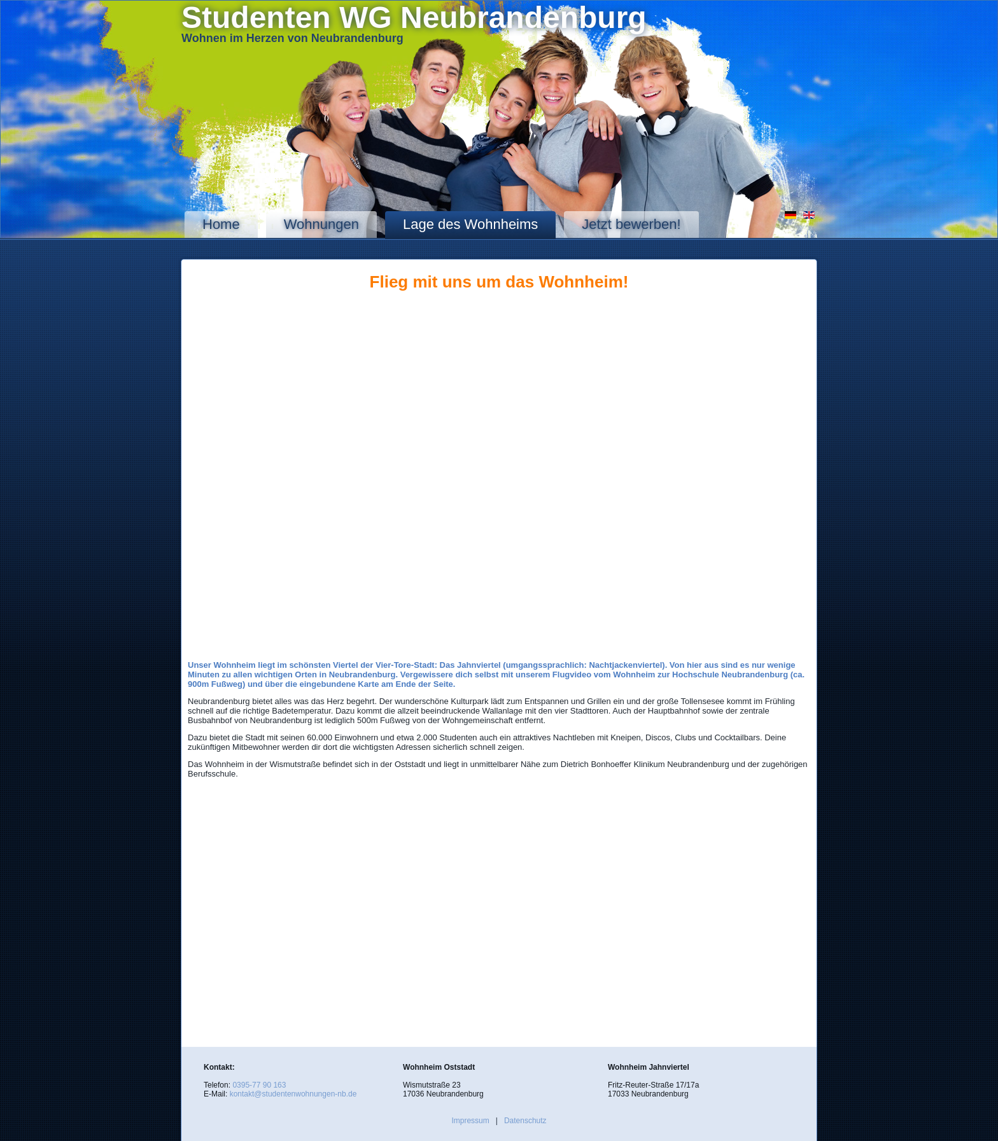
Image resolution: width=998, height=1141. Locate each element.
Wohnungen (321, 224)
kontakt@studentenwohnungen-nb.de (293, 1093)
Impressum (470, 1120)
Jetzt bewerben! (631, 224)
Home (221, 224)
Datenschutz (525, 1120)
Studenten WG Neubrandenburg (414, 17)
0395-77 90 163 (259, 1085)
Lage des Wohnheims (470, 224)
